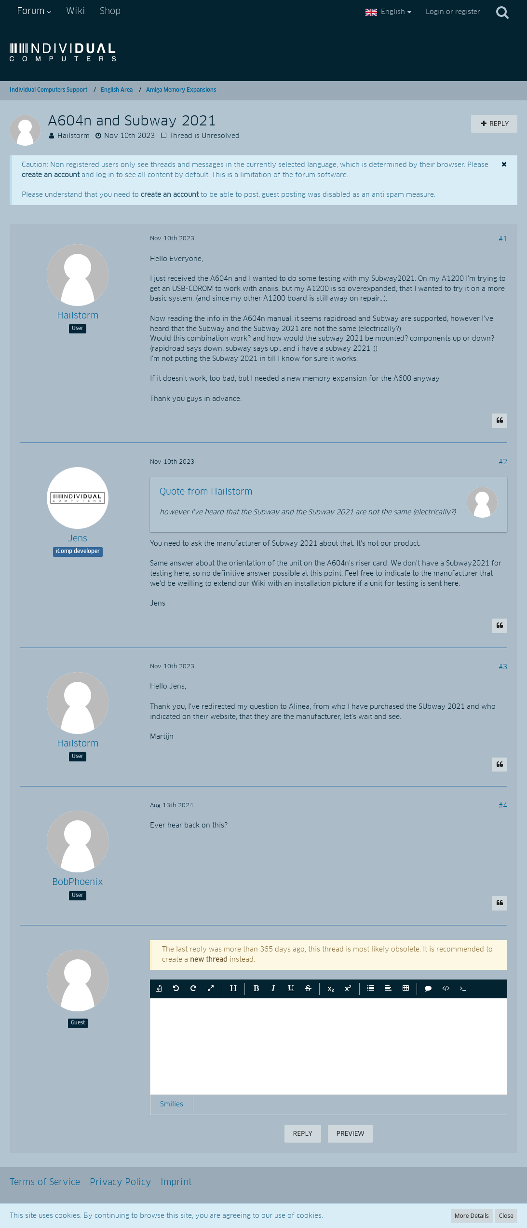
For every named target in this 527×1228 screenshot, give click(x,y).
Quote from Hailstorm (206, 492)
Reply (302, 1133)
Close (506, 1216)
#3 (503, 667)
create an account (51, 175)
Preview (351, 1133)
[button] (158, 989)
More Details (472, 1216)
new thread (209, 959)
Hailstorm (73, 136)
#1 (503, 239)
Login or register (453, 12)
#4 (503, 805)
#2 (503, 462)
